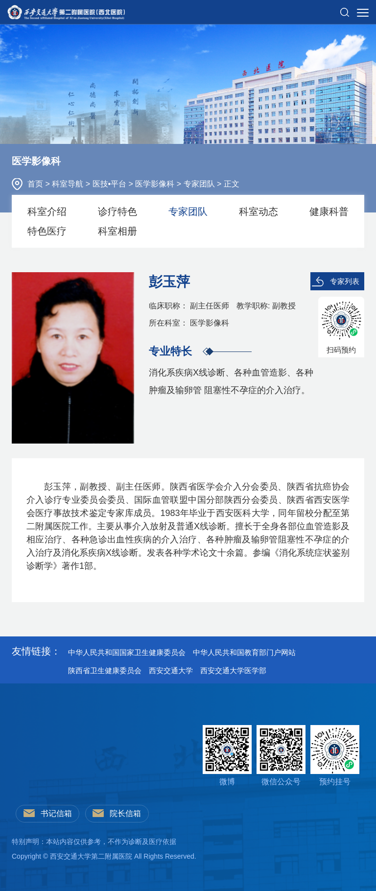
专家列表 (344, 281)
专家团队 (200, 184)
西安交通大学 (171, 670)
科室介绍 (47, 211)
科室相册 (117, 231)
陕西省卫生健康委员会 (104, 670)
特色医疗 (47, 231)
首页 (36, 184)
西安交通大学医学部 (233, 670)
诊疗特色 (117, 211)
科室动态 (258, 211)
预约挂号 (334, 755)
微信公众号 (281, 755)
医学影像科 (155, 184)
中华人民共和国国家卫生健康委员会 (127, 652)
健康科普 (329, 211)
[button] (344, 8)
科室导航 (68, 184)
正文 (231, 184)
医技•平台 (111, 184)
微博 (227, 755)
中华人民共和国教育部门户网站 (244, 652)
